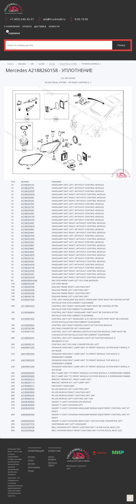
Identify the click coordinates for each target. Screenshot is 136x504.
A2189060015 (27, 385)
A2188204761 (27, 188)
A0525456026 (27, 427)
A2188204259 (27, 277)
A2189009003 (27, 325)
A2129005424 (27, 306)
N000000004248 (29, 280)
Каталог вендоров (52, 458)
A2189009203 (27, 338)
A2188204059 (27, 255)
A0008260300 (27, 408)
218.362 (52, 64)
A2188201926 (27, 299)
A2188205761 (27, 207)
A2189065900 (27, 392)
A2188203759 (27, 267)
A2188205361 (27, 210)
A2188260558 (27, 286)
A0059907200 (27, 347)
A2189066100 (27, 398)
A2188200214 (27, 379)
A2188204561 (27, 213)
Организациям (34, 467)
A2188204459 (27, 271)
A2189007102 (27, 331)
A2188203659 (27, 194)
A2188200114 (27, 382)
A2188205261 (27, 200)
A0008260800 (27, 401)
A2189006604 (27, 312)
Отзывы (31, 471)
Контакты (31, 457)
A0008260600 (27, 405)
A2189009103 (27, 344)
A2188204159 (27, 216)
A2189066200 (27, 395)
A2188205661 (27, 232)
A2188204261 (27, 274)
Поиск (121, 45)
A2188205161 (27, 184)
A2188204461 (27, 223)
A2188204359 (27, 264)
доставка (40, 26)
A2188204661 (27, 251)
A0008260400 (27, 414)
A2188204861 (27, 248)
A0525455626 (27, 430)
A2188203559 (27, 235)
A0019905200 (27, 353)
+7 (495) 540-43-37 (22, 19)
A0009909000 (27, 373)
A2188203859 (27, 226)
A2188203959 (27, 191)
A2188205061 (27, 197)
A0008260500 (27, 420)
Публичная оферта (52, 464)
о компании (12, 26)
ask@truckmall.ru (54, 19)
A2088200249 (27, 283)
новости (54, 26)
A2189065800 (27, 389)
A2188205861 (27, 245)
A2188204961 (27, 229)
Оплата (31, 460)
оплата (26, 26)
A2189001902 (27, 318)
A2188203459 (27, 239)
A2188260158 (27, 296)
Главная (10, 64)
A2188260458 (27, 290)
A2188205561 (27, 204)
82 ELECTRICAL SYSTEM (68, 64)
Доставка (31, 464)
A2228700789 (27, 328)
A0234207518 (27, 424)
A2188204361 (27, 242)
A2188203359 (27, 219)
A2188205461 (27, 261)
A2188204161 (27, 258)
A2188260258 (27, 293)
